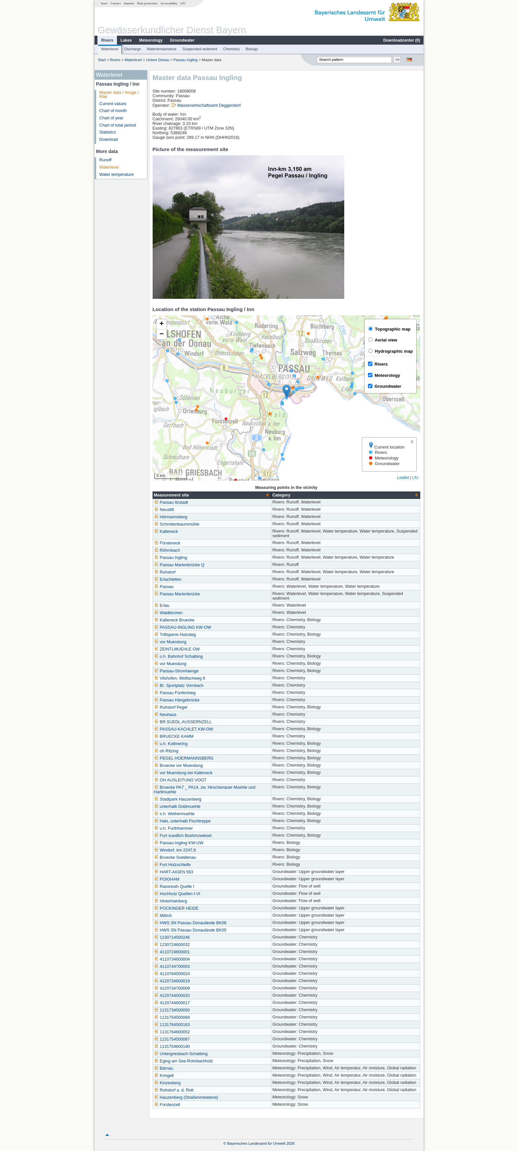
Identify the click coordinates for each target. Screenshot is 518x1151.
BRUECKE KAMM (174, 736)
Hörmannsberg (170, 517)
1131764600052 (172, 1032)
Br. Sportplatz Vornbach (179, 685)
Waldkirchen (168, 613)
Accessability (169, 3)
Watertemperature (162, 49)
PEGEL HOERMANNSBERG (184, 758)
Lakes (126, 40)
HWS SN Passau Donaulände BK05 (190, 930)
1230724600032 (172, 944)
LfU (183, 3)
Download (108, 139)
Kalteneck (166, 531)
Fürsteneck (167, 543)
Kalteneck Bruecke (174, 620)
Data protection (147, 3)
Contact (115, 3)
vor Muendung (170, 642)
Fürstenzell (167, 1104)
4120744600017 (172, 1003)
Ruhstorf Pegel (170, 707)
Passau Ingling (185, 60)
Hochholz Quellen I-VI (177, 894)
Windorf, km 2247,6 (175, 850)
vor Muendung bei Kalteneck (183, 773)
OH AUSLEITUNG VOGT (180, 780)
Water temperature (116, 174)
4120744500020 (172, 995)
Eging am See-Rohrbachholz (183, 1061)
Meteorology (151, 40)
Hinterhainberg (170, 901)
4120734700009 (172, 988)
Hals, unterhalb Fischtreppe (182, 821)
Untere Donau (157, 60)
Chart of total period (117, 125)
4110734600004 (172, 959)
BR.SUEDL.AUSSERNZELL (183, 722)
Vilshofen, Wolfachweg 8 (179, 678)
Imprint (129, 3)
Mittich (163, 915)
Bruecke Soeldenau (175, 857)
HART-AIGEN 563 (173, 872)
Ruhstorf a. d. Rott (174, 1090)
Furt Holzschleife (172, 864)
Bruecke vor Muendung (178, 765)
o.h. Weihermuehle (174, 814)
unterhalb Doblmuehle (177, 806)
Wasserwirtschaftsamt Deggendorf (208, 105)
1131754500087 (172, 1039)
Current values (113, 103)
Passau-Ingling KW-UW (179, 843)
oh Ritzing (166, 751)
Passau (164, 586)
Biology (252, 49)
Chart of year (111, 118)
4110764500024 (172, 974)
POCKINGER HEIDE (176, 908)
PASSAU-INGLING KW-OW (182, 627)
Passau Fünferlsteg (175, 693)
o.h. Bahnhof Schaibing (178, 656)
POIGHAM (166, 879)
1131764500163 (172, 1024)
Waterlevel (109, 49)
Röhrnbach (167, 550)
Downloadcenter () (401, 40)
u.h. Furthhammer (173, 828)
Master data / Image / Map (119, 94)
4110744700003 (172, 966)
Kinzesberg (167, 1083)
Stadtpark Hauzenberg (178, 799)
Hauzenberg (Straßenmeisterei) (186, 1097)
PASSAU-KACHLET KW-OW (183, 729)
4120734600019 (172, 981)
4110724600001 (172, 952)
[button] (286, 391)
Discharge (132, 49)
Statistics (107, 132)
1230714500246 (172, 937)
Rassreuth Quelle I (174, 886)
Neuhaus (165, 714)
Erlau (161, 605)
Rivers (107, 40)
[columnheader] (212, 495)
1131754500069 (172, 1017)
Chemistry (231, 49)
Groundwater (182, 40)
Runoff (105, 160)
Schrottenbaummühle (177, 524)
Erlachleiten (168, 579)
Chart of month (113, 110)
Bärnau (163, 1068)
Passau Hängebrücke (177, 700)
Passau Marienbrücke (177, 594)
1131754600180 (172, 1046)
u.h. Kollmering (171, 743)
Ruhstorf (165, 572)
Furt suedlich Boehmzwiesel (183, 835)
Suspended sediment (199, 49)
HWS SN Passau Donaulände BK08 (190, 923)
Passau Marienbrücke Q (179, 565)
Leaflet (403, 477)
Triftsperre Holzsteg (175, 634)
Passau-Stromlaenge (176, 671)
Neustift (164, 509)
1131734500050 (172, 1010)
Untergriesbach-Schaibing (181, 1054)
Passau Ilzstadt (171, 502)
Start (104, 3)
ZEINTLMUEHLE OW (177, 649)
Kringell (164, 1075)
